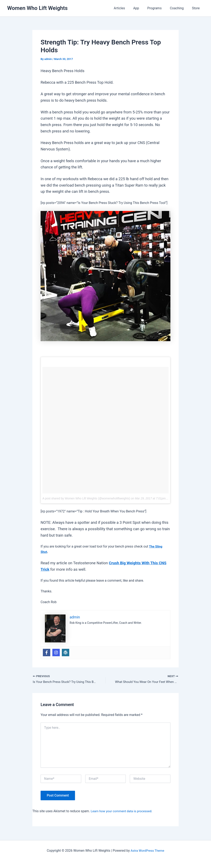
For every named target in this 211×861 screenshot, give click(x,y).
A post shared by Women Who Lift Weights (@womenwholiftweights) (86, 498)
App (142, 8)
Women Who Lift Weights (37, 8)
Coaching (179, 8)
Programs (158, 8)
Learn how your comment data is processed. (123, 811)
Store (196, 8)
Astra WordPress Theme (147, 851)
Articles (126, 8)
